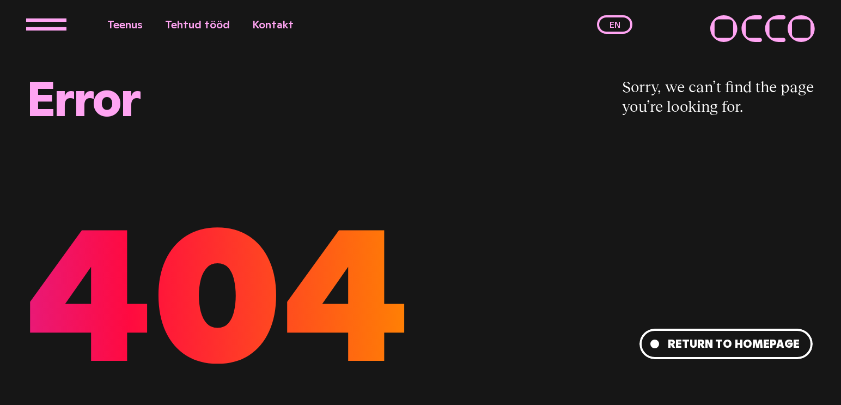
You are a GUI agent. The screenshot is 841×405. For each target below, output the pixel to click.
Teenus (125, 24)
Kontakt (273, 24)
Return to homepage (734, 344)
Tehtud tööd (197, 24)
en (615, 25)
